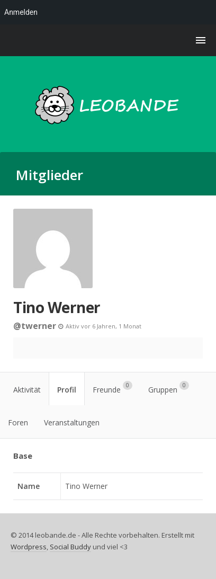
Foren (18, 422)
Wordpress (29, 546)
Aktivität (27, 390)
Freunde (112, 388)
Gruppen (168, 388)
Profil (66, 390)
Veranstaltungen (72, 422)
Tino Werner (57, 307)
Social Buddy (70, 546)
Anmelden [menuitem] (21, 12)
